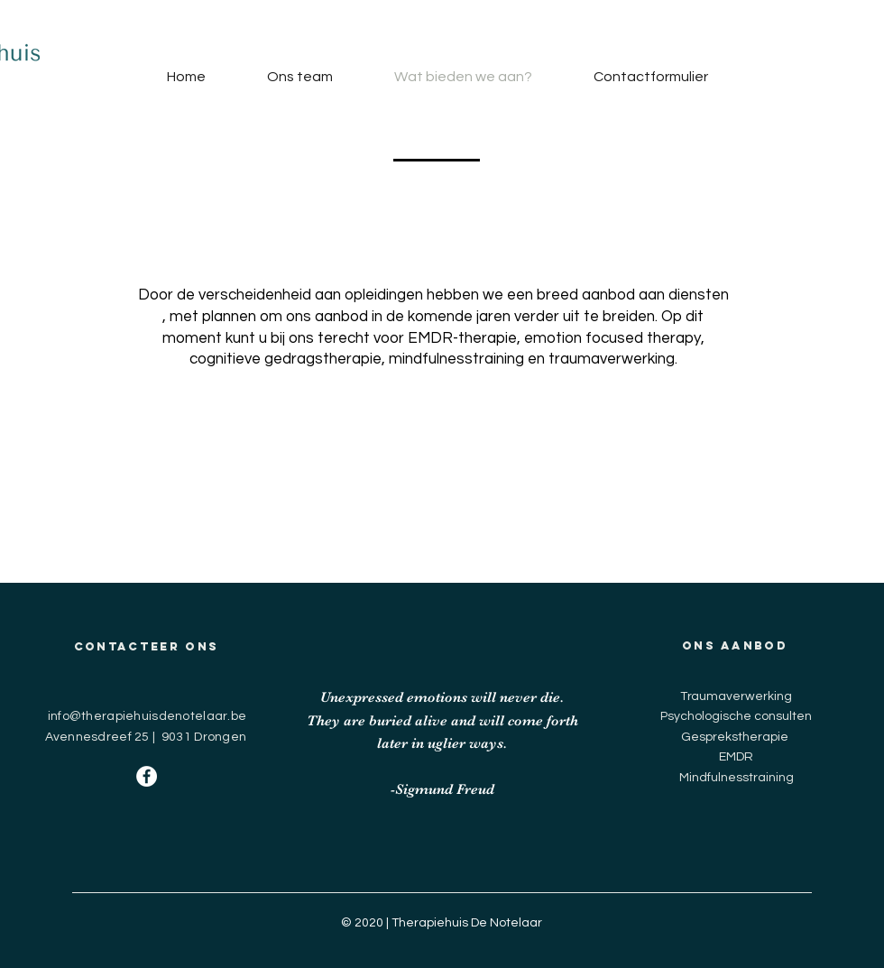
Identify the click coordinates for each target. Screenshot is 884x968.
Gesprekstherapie (734, 737)
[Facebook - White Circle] (146, 776)
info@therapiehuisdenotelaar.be (147, 716)
